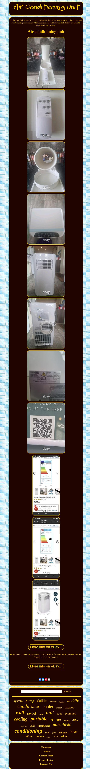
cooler (48, 706)
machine (63, 732)
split (32, 725)
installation (44, 725)
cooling (21, 719)
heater (49, 737)
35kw (75, 720)
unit (50, 712)
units (56, 736)
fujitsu (28, 736)
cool (47, 732)
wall (20, 712)
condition (39, 736)
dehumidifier (70, 708)
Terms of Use (46, 764)
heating (61, 702)
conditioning (28, 731)
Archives (46, 751)
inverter (24, 726)
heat (74, 732)
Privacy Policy (46, 760)
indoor (59, 708)
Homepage (46, 747)
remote (56, 719)
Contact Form (46, 755)
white (64, 736)
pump (30, 701)
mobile (73, 700)
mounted (70, 713)
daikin (42, 701)
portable (39, 718)
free (54, 733)
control (31, 713)
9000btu (66, 721)
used (59, 713)
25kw (41, 714)
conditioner (28, 706)
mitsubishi (62, 724)
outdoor (53, 701)
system (18, 701)
